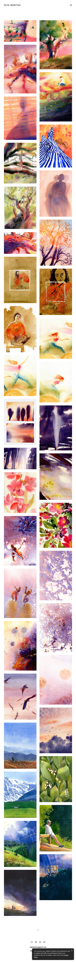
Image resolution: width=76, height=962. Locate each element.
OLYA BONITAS (12, 5)
